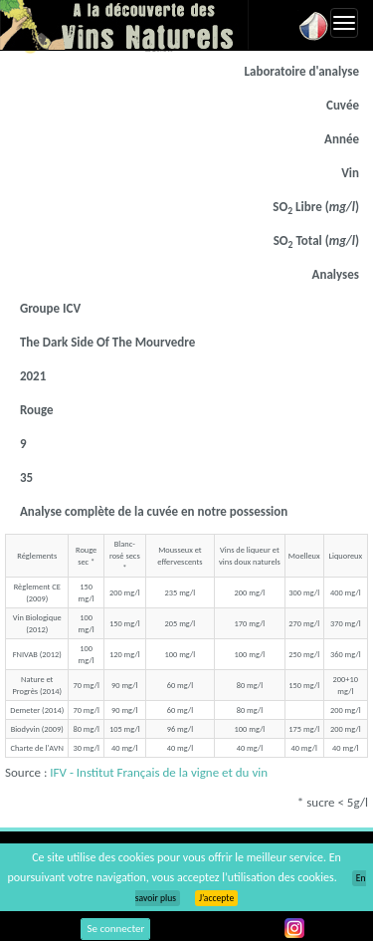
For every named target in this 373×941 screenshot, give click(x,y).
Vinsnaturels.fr (124, 25)
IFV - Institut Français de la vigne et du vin (159, 772)
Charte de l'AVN (37, 748)
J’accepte (216, 898)
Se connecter (115, 928)
